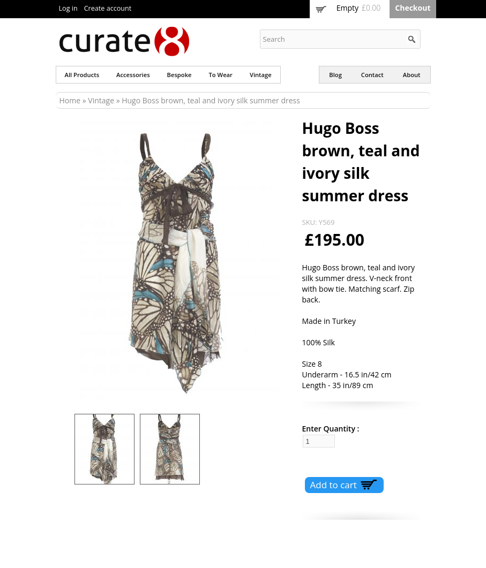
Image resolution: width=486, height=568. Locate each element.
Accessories (133, 75)
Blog (335, 75)
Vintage (261, 75)
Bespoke (179, 75)
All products (82, 75)
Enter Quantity (328, 428)
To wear (221, 75)
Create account (108, 8)
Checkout (412, 8)
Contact (372, 75)
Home (70, 100)
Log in (68, 8)
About (412, 75)
